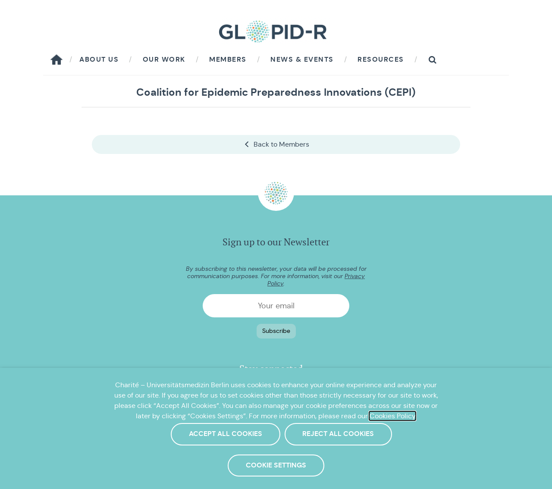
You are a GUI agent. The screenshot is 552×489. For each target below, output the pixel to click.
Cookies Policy (392, 416)
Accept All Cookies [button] (225, 433)
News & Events (302, 59)
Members (228, 59)
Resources (381, 59)
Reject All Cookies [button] (338, 433)
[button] (433, 60)
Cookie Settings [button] (276, 465)
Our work (164, 59)
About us (99, 59)
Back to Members (276, 144)
